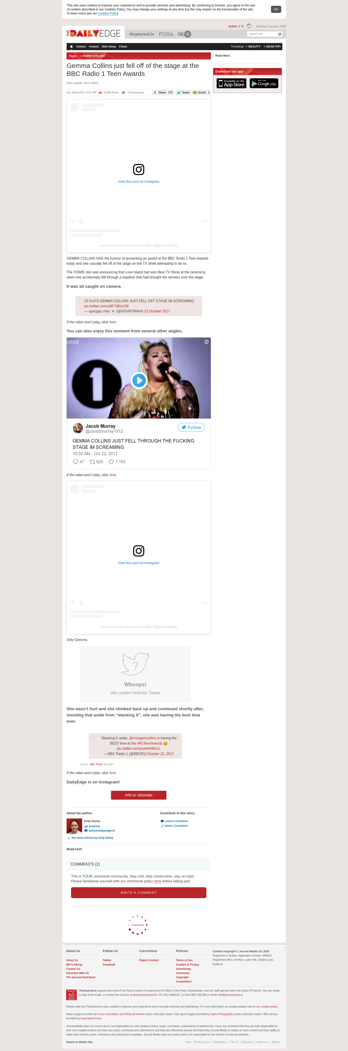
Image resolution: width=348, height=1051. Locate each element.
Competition (184, 981)
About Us (72, 960)
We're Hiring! (74, 964)
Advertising (183, 968)
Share (162, 92)
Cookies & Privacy (187, 964)
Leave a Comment (174, 821)
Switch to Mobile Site (79, 1042)
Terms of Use (184, 960)
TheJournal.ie (142, 34)
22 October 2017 (157, 311)
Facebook (109, 964)
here (112, 322)
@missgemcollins (142, 738)
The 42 (185, 34)
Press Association (108, 1014)
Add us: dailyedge (138, 795)
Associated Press (91, 1018)
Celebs (81, 46)
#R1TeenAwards (149, 743)
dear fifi (273, 46)
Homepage (71, 47)
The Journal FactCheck (80, 977)
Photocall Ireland (134, 1014)
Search (280, 34)
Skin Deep (109, 46)
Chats (123, 46)
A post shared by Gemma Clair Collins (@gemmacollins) (139, 245)
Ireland (94, 46)
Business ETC (166, 34)
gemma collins (93, 55)
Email (201, 92)
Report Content (149, 960)
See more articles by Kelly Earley (90, 837)
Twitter (107, 960)
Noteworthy (220, 1042)
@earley (92, 826)
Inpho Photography (221, 1014)
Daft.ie (276, 1042)
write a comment (139, 892)
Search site (256, 33)
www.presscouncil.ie (145, 994)
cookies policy (269, 1006)
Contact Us (73, 968)
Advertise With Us (77, 973)
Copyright (182, 977)
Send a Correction (174, 825)
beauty (254, 46)
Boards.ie (247, 1042)
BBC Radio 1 (97, 764)
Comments (183, 973)
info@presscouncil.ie (230, 994)
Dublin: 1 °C (236, 26)
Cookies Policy (108, 13)
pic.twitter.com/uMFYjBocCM (106, 306)
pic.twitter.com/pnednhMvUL (138, 748)
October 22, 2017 (160, 754)
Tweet (182, 92)
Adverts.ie (262, 1042)
